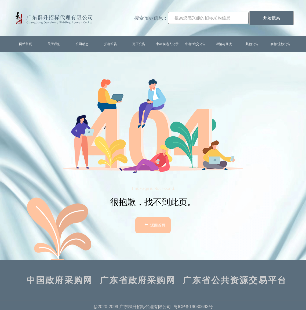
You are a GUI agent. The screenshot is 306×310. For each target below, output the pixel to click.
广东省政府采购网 (138, 280)
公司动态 (82, 44)
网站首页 (25, 44)
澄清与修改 (224, 44)
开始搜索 (271, 18)
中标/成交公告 (195, 44)
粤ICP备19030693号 (193, 306)
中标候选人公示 (167, 44)
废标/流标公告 (280, 44)
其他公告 (252, 44)
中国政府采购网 (60, 280)
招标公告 (110, 44)
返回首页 (154, 224)
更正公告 (138, 44)
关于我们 (54, 44)
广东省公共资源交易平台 (235, 280)
